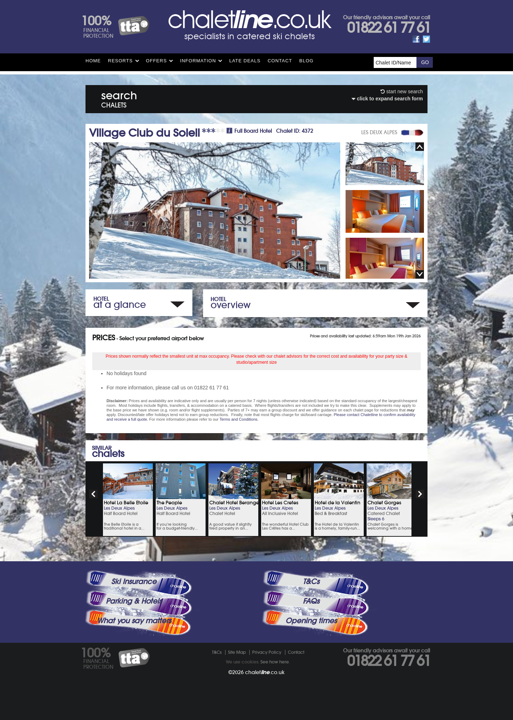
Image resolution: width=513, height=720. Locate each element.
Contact (280, 60)
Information (198, 60)
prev (93, 494)
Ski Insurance (133, 581)
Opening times (311, 620)
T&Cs (311, 581)
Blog (306, 60)
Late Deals (244, 60)
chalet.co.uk (265, 672)
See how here (274, 661)
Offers (156, 60)
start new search (401, 91)
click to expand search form (387, 98)
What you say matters (134, 620)
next (420, 494)
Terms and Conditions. (238, 419)
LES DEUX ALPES (379, 132)
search (119, 98)
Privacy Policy (266, 652)
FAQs (311, 601)
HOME (93, 60)
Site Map (237, 652)
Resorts (120, 60)
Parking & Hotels (134, 601)
